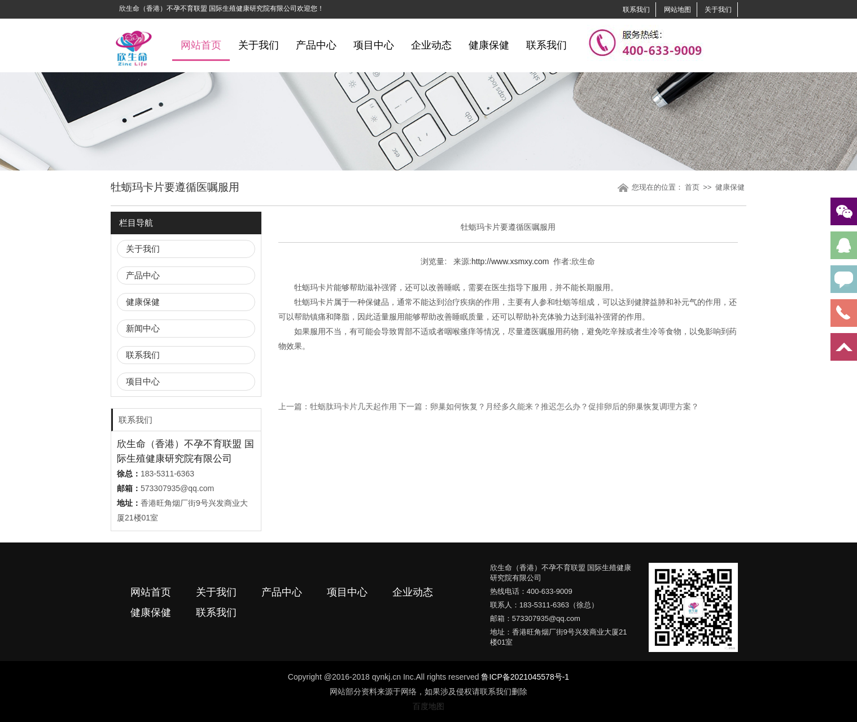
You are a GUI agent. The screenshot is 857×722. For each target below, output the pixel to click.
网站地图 (677, 10)
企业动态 (431, 45)
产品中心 (316, 45)
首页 (692, 187)
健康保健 (489, 45)
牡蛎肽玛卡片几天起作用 (353, 406)
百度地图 (428, 706)
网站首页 (201, 45)
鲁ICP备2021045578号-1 (525, 676)
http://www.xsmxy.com (510, 261)
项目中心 (373, 45)
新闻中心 (143, 328)
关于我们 (718, 10)
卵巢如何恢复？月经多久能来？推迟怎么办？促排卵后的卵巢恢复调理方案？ (564, 406)
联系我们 (636, 10)
